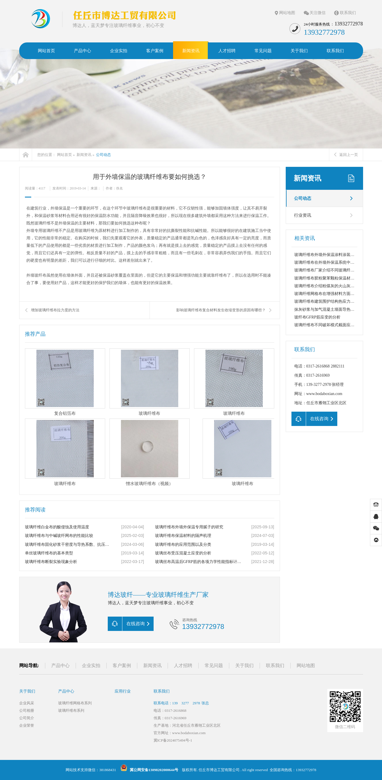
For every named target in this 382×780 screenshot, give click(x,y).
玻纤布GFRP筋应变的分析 (317, 317)
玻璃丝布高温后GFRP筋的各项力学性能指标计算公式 (198, 562)
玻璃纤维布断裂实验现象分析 (51, 562)
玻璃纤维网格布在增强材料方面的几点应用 (332, 294)
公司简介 (26, 718)
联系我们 (348, 13)
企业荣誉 (26, 725)
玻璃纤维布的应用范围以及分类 (183, 544)
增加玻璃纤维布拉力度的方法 (55, 310)
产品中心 (60, 665)
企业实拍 (91, 665)
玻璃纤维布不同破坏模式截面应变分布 (328, 325)
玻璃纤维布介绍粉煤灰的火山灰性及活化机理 (334, 286)
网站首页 (64, 155)
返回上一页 (346, 155)
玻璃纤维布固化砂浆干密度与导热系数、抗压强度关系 (68, 544)
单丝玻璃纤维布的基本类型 (49, 553)
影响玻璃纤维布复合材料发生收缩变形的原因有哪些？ (221, 310)
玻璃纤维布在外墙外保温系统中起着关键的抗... (336, 262)
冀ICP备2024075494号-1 (173, 740)
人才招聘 (183, 665)
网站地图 (287, 13)
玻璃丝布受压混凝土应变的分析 (183, 553)
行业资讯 (302, 215)
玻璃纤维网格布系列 (75, 703)
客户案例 (122, 665)
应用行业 (123, 691)
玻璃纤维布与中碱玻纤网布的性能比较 (59, 535)
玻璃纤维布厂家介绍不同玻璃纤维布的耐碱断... (336, 270)
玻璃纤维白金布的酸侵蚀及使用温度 (57, 527)
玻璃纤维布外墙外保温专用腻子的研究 (189, 527)
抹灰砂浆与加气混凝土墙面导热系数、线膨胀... (336, 309)
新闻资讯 (84, 155)
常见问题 (214, 665)
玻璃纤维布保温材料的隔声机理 (183, 535)
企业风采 (26, 703)
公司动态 (103, 155)
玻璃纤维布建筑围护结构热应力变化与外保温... (336, 301)
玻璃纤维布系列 (71, 710)
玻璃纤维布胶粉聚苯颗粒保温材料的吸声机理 (334, 278)
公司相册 (26, 710)
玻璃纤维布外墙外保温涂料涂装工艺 (326, 255)
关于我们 (244, 665)
